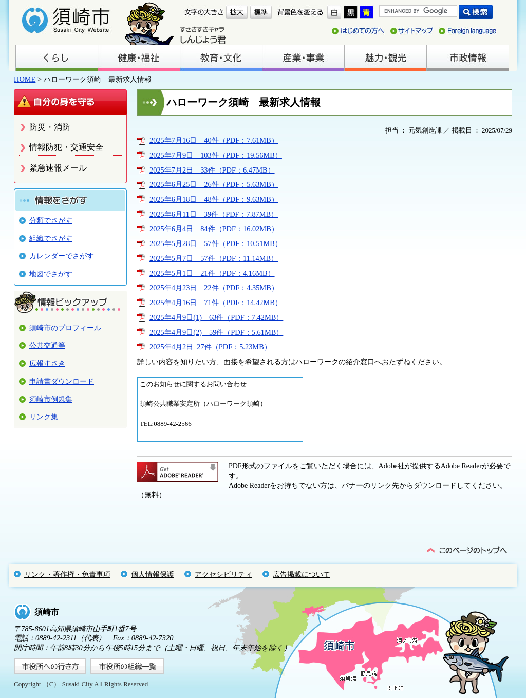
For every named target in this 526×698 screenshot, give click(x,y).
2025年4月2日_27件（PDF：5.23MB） (210, 347)
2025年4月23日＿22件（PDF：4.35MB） (213, 288)
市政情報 (467, 58)
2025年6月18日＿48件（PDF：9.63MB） (213, 199)
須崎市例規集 (50, 399)
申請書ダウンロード (61, 381)
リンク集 (43, 416)
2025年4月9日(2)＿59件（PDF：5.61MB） (216, 332)
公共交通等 (47, 345)
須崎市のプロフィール (65, 328)
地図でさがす (50, 274)
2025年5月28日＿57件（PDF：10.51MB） (215, 243)
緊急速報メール (58, 167)
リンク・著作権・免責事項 (67, 574)
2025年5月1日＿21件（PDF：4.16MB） (212, 273)
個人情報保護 (152, 574)
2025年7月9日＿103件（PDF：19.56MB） (215, 155)
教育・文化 (221, 58)
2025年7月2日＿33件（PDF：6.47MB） (212, 170)
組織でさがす (50, 238)
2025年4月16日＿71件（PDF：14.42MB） (215, 302)
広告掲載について (301, 574)
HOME (24, 79)
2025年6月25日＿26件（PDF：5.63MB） (213, 184)
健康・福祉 (139, 58)
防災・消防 (49, 127)
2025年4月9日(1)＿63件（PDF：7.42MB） (216, 317)
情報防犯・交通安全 (66, 147)
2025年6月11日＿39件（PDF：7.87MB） (213, 214)
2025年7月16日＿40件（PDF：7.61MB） (213, 140)
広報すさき (47, 363)
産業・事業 (303, 58)
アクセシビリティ (223, 574)
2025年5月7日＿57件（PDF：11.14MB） (213, 258)
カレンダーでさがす (61, 256)
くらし (56, 58)
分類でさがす (50, 220)
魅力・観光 (385, 58)
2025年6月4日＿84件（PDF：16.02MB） (213, 228)
